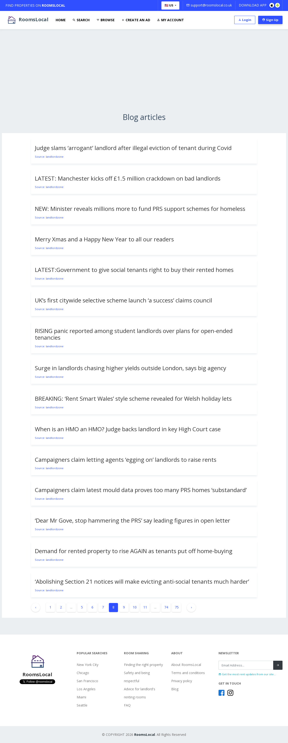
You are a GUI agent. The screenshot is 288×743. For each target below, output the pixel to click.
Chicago (83, 672)
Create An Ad (135, 20)
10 (135, 607)
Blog (174, 689)
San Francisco (87, 681)
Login (244, 20)
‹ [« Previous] (35, 607)
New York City (87, 664)
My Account (170, 20)
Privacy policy (181, 681)
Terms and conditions (188, 672)
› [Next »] (191, 607)
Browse (105, 20)
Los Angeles (86, 689)
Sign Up (270, 20)
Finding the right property (143, 664)
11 (145, 607)
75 (177, 607)
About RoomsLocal (186, 664)
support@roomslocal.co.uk (209, 5)
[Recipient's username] (246, 665)
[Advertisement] (144, 79)
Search (81, 20)
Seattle (82, 705)
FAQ (127, 705)
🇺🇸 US (169, 5)
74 (166, 607)
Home (61, 20)
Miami (81, 697)
